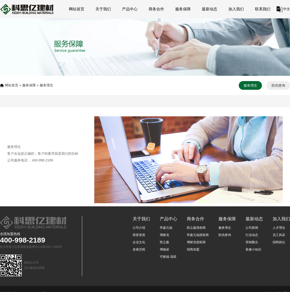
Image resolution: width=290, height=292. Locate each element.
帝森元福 (166, 227)
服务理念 (46, 85)
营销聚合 (252, 242)
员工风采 (279, 235)
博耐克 (164, 235)
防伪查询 (278, 85)
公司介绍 (139, 227)
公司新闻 (252, 227)
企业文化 (139, 242)
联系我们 (262, 9)
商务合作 (156, 9)
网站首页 (76, 9)
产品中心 (130, 9)
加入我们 (236, 9)
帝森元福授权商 (198, 235)
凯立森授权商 (196, 227)
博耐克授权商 (196, 242)
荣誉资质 (139, 235)
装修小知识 (253, 249)
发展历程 (139, 249)
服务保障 (183, 9)
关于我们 (103, 9)
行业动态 (252, 235)
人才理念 (279, 227)
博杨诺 (164, 249)
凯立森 (164, 242)
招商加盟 (193, 249)
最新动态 (209, 9)
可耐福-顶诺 (168, 256)
